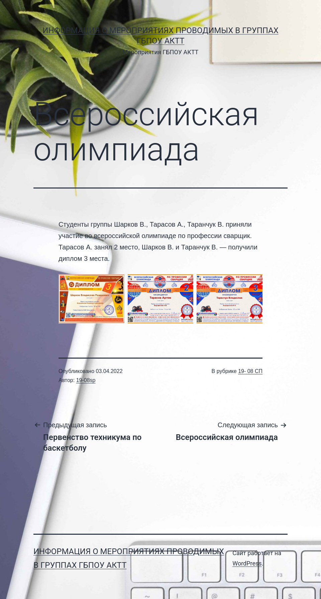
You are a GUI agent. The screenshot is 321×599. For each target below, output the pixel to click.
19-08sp (86, 380)
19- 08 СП (250, 371)
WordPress (246, 563)
